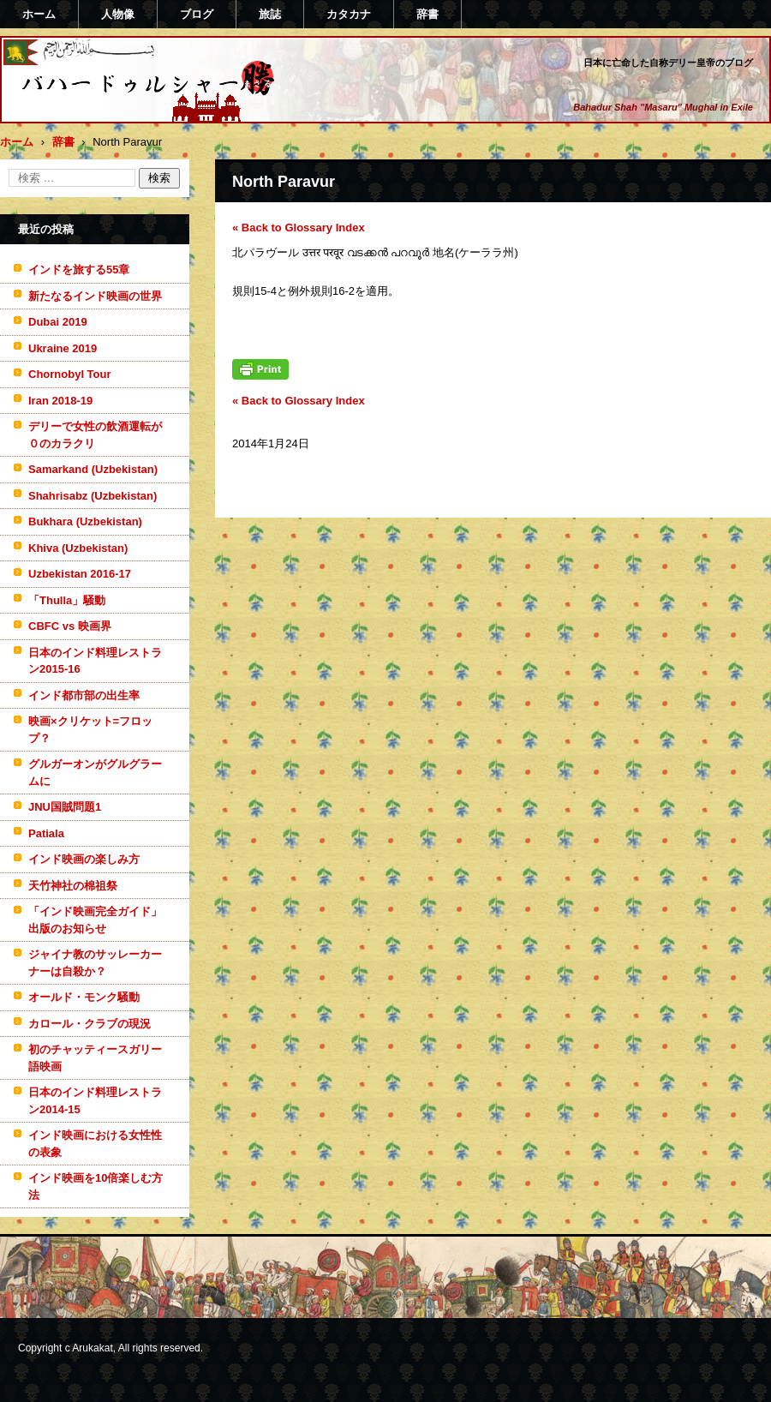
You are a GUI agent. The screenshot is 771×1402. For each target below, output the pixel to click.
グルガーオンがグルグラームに (95, 773)
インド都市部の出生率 (84, 695)
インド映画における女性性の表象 (95, 1144)
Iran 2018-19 (60, 400)
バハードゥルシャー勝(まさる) (125, 114)
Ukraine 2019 (62, 348)
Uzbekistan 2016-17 (79, 573)
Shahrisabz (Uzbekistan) (92, 495)
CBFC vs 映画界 (69, 626)
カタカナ (348, 14)
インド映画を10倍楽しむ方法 (95, 1186)
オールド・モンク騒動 (84, 997)
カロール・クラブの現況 (89, 1023)
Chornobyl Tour (69, 374)
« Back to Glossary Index (298, 227)
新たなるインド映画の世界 (95, 296)
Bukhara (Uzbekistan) (85, 521)
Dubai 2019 (57, 321)
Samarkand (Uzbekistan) (93, 469)
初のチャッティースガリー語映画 (95, 1058)
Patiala (46, 833)
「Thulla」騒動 (66, 600)
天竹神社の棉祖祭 (72, 885)
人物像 (117, 14)
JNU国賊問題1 (64, 806)
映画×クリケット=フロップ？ (90, 730)
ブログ (196, 14)
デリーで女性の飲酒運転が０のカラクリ (95, 435)
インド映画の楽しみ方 (84, 859)
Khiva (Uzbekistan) (78, 548)
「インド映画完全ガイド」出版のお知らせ (95, 920)
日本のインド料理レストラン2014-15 (95, 1101)
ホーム (39, 14)
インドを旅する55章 (78, 269)
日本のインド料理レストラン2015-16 (95, 661)
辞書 (427, 14)
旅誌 (270, 14)
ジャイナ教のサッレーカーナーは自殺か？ (95, 963)
